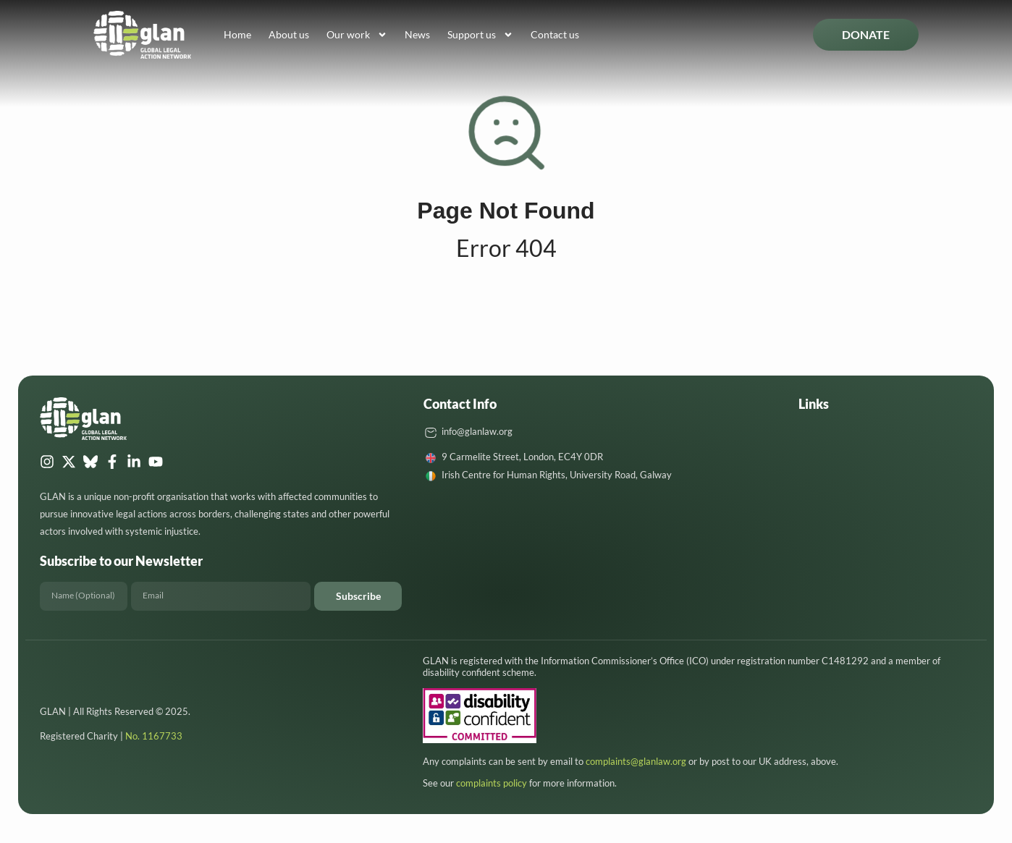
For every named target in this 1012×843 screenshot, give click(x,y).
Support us (480, 34)
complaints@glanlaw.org (636, 761)
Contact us (555, 34)
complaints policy (491, 783)
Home (237, 34)
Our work (356, 34)
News (417, 34)
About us (289, 34)
